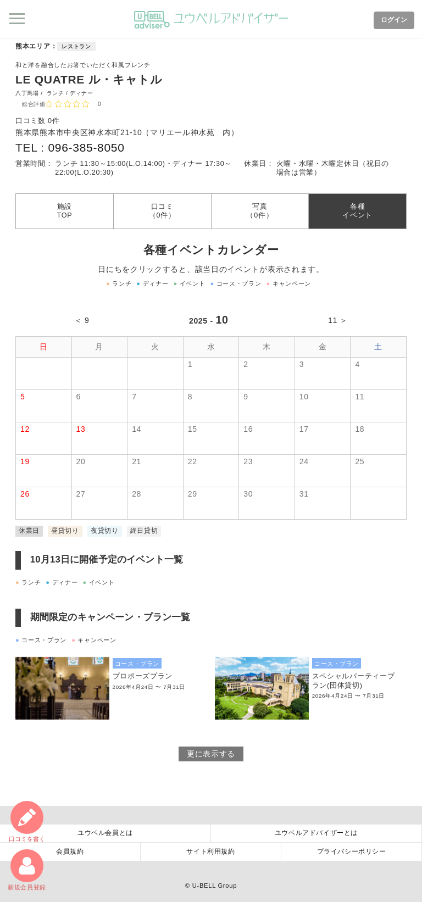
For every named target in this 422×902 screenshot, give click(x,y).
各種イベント (357, 211)
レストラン (76, 46)
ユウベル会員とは (105, 833)
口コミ (27, 821)
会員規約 (70, 851)
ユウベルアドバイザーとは (316, 833)
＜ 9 (82, 320)
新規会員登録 (27, 869)
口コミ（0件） (162, 211)
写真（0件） (259, 211)
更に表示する (211, 753)
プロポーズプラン (143, 676)
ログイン (394, 20)
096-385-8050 (86, 147)
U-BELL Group (214, 885)
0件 (53, 121)
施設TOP (64, 211)
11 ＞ (338, 320)
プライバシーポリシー (351, 851)
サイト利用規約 (210, 851)
